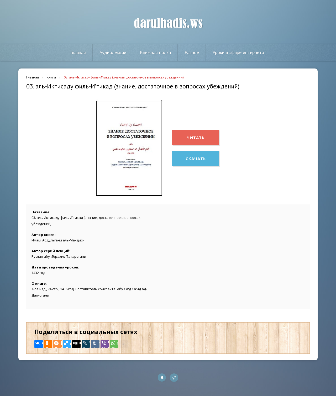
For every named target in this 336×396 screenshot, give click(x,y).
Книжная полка (155, 52)
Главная (78, 52)
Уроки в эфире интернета (238, 52)
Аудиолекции (112, 52)
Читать (195, 137)
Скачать (196, 158)
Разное (192, 52)
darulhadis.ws (168, 23)
